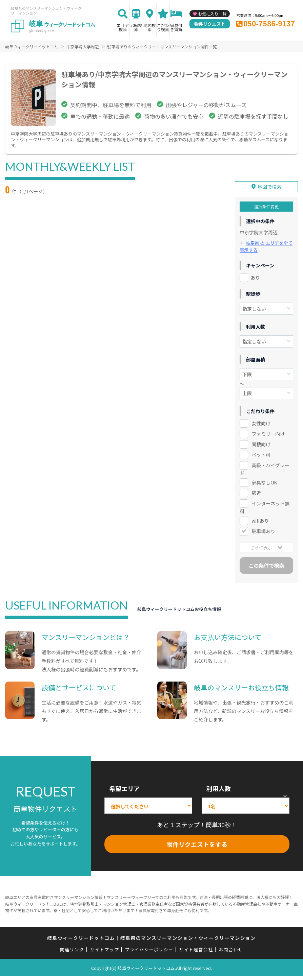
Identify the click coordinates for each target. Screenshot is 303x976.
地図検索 (149, 27)
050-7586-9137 (269, 23)
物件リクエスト (209, 24)
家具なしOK (264, 481)
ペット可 (260, 453)
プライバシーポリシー (149, 948)
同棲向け (260, 442)
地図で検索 (269, 185)
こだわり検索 (163, 27)
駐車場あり (263, 529)
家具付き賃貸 (176, 27)
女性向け (260, 422)
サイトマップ (104, 948)
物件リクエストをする (196, 843)
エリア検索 (123, 27)
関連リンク (72, 948)
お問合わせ (231, 948)
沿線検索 (136, 27)
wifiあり (260, 519)
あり (255, 276)
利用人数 (218, 787)
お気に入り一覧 (212, 14)
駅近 (256, 491)
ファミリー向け (268, 432)
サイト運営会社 (196, 948)
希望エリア (124, 787)
